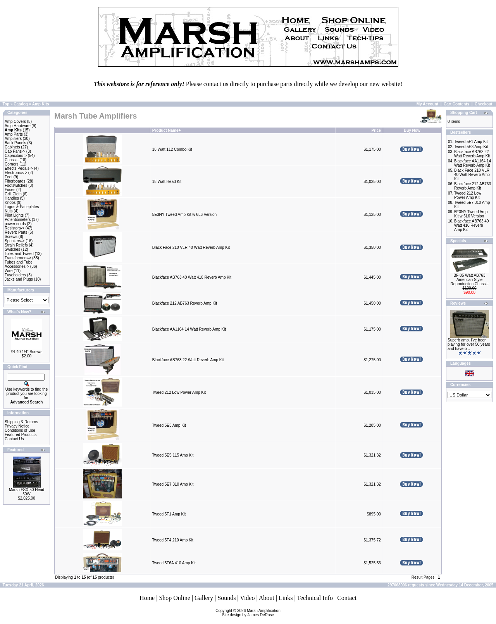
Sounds (226, 598)
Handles (12, 198)
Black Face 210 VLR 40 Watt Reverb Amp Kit (191, 247)
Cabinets (12, 147)
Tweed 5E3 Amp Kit (169, 425)
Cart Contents (456, 104)
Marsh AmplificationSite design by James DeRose (251, 612)
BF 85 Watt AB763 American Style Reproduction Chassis (470, 279)
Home (147, 598)
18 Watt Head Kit (166, 181)
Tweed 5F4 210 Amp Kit (172, 540)
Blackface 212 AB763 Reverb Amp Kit (184, 303)
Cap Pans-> (15, 151)
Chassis (12, 160)
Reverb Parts (16, 232)
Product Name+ (166, 130)
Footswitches (16, 185)
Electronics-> (16, 173)
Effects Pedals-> (19, 168)
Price (376, 130)
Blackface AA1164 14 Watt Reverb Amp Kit (189, 329)
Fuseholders (15, 275)
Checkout (484, 104)
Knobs (10, 202)
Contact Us (14, 439)
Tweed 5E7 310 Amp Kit (173, 484)
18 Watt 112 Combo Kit (172, 149)
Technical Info (315, 598)
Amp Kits (40, 104)
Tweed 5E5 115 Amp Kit (173, 455)
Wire (9, 271)
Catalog (21, 104)
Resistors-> (14, 228)
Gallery (204, 598)
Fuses (10, 190)
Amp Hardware (18, 126)
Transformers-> (18, 258)
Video (247, 598)
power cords (15, 224)
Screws (11, 236)
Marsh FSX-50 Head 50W (26, 492)
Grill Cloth (13, 194)
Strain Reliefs (16, 245)
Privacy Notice (17, 426)
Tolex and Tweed (19, 254)
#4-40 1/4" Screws (26, 352)
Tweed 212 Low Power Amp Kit (179, 392)
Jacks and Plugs (19, 279)
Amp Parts (14, 134)
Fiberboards (15, 181)
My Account (427, 104)
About (266, 598)
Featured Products (20, 435)
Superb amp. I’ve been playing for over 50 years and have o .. (469, 344)
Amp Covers (15, 121)
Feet (8, 177)
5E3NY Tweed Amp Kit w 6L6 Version (184, 214)
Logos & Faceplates (22, 207)
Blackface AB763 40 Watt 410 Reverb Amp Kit (191, 277)
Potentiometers (18, 219)
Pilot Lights (14, 215)
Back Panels (15, 143)
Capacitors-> (16, 155)
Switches (12, 249)
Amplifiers (13, 138)
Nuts (9, 211)
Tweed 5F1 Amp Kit (169, 514)
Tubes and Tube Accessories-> (19, 264)
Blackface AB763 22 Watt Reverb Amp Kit (188, 360)
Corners (12, 164)
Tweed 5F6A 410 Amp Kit (174, 563)
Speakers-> (14, 241)
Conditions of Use (20, 430)
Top (6, 104)
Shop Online (174, 598)
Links (286, 598)
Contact (346, 598)
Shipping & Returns (21, 422)
